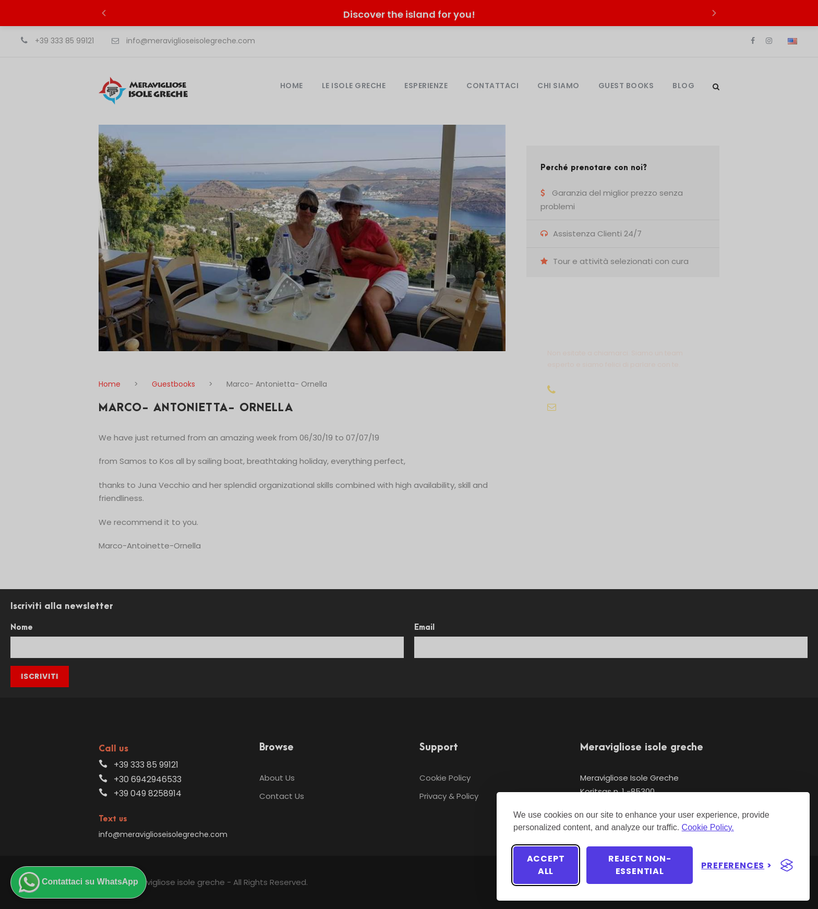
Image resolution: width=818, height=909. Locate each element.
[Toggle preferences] (736, 865)
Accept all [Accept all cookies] (546, 865)
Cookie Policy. (708, 827)
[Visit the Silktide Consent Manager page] (786, 865)
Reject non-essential (639, 865)
